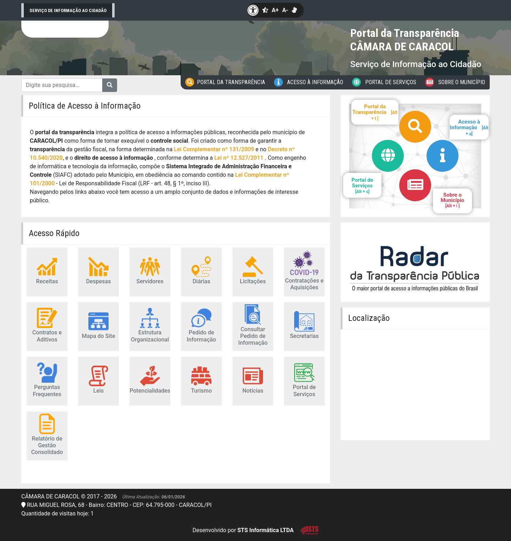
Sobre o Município (455, 82)
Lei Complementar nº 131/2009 (214, 149)
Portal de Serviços (384, 82)
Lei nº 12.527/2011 (239, 157)
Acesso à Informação (308, 82)
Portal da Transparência (225, 82)
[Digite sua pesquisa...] (62, 85)
